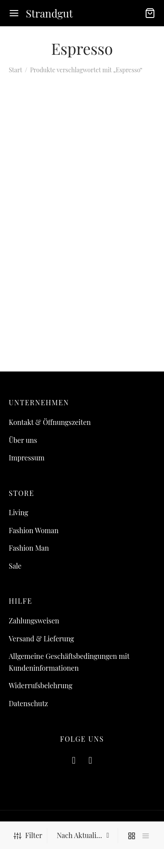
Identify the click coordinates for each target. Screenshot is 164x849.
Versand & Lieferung (41, 638)
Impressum (27, 457)
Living (18, 512)
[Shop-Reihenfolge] (83, 835)
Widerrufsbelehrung (40, 685)
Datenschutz (28, 703)
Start (15, 70)
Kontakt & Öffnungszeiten (50, 422)
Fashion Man (29, 547)
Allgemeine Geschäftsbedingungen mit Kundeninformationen (69, 661)
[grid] (131, 835)
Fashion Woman (34, 530)
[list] (145, 835)
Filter (28, 835)
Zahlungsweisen (34, 620)
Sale (15, 565)
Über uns (23, 440)
